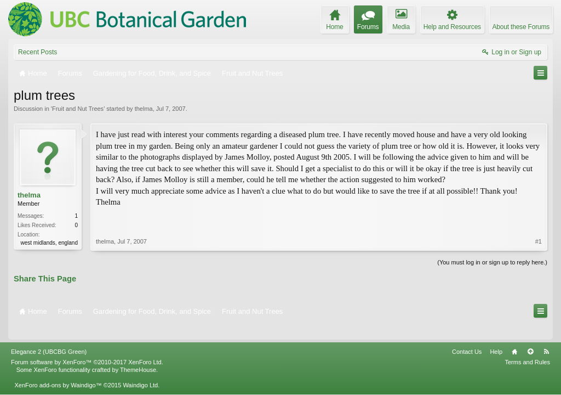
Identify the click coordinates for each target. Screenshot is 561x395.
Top (530, 336)
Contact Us (467, 336)
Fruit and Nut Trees (78, 108)
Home (514, 336)
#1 (538, 218)
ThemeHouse (138, 354)
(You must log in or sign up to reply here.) (492, 261)
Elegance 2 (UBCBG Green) (49, 336)
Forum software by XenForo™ (87, 346)
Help (496, 336)
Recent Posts (37, 52)
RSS (546, 336)
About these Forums (521, 27)
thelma (144, 108)
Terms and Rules (527, 346)
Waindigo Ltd (140, 369)
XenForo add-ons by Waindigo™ (57, 369)
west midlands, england (49, 243)
